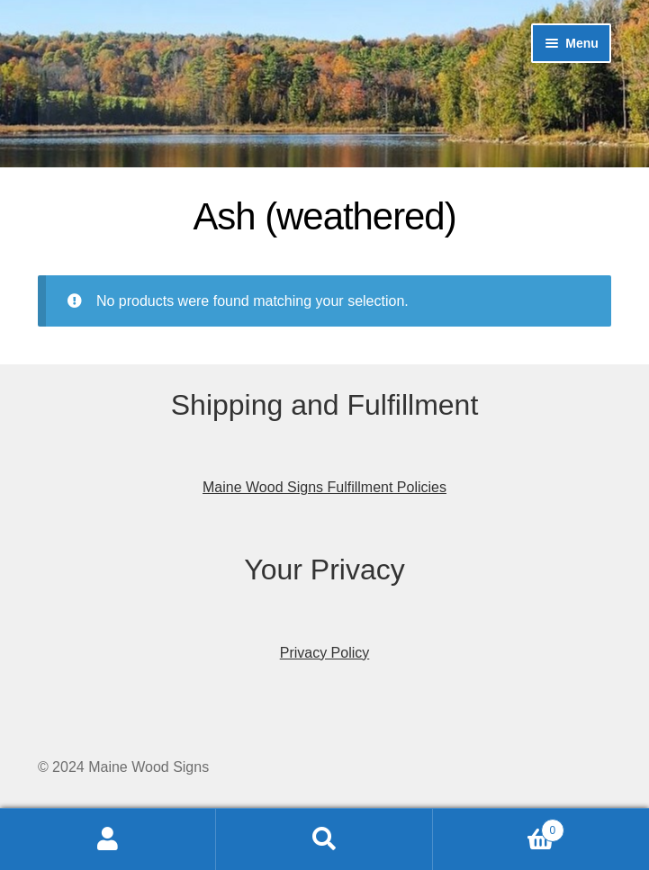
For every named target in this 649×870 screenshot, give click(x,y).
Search (324, 839)
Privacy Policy (325, 652)
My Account (108, 839)
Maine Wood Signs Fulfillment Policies (324, 487)
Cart (498, 827)
